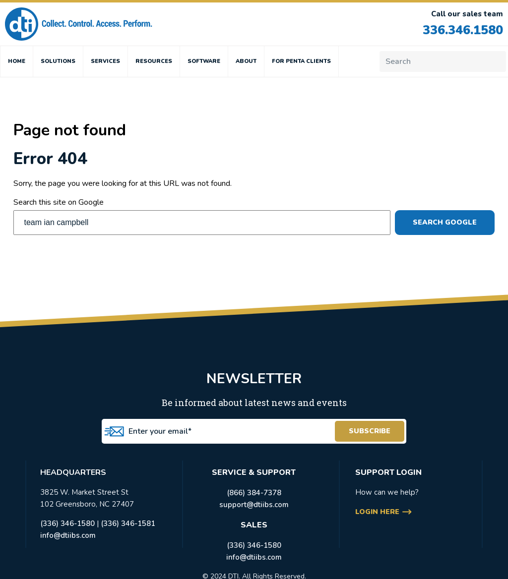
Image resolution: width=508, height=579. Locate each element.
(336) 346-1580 (67, 523)
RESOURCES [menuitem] (153, 61)
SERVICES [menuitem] (105, 61)
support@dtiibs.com (254, 505)
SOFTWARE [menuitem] (204, 61)
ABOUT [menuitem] (246, 61)
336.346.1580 (463, 30)
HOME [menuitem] (16, 61)
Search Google (445, 222)
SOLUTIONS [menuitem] (58, 61)
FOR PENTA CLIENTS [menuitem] (301, 61)
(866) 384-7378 (254, 493)
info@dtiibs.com (68, 535)
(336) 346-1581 (128, 523)
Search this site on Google (58, 202)
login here (377, 512)
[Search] (443, 61)
